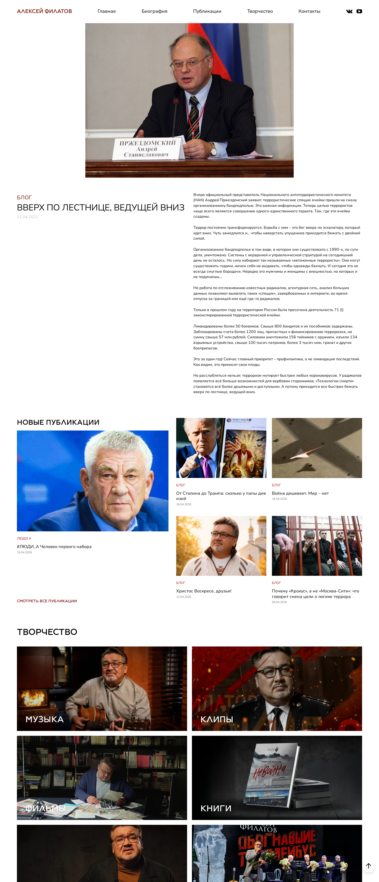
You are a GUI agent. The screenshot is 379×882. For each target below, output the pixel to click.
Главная (107, 11)
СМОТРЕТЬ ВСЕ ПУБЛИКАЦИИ (47, 601)
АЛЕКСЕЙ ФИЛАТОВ (44, 11)
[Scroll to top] (368, 867)
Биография (155, 11)
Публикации (207, 11)
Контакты (310, 11)
